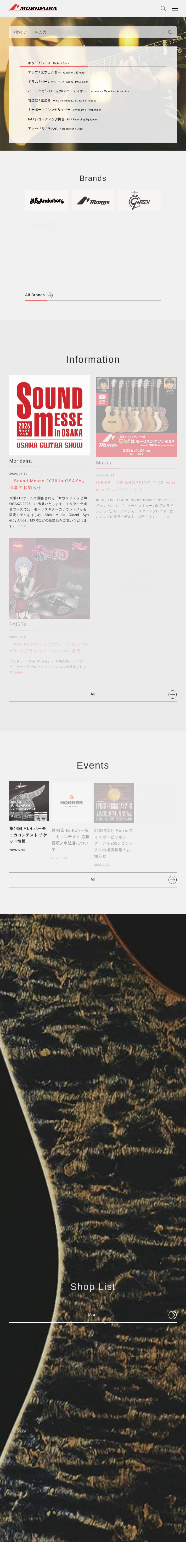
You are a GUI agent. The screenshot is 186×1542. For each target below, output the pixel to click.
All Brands (35, 295)
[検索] (170, 32)
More (93, 1315)
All (93, 694)
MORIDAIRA (32, 7)
